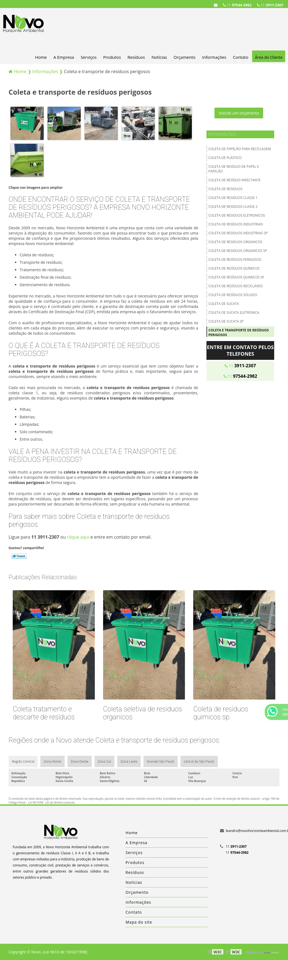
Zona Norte (52, 761)
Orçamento (184, 57)
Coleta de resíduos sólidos (232, 294)
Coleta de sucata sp (226, 321)
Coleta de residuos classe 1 (232, 197)
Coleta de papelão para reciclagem (239, 149)
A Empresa (63, 57)
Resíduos (136, 57)
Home (41, 57)
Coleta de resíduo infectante (234, 180)
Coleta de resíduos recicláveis (235, 286)
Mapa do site (138, 922)
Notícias (159, 57)
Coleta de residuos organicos (235, 242)
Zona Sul (104, 761)
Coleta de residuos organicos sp (237, 250)
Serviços (88, 57)
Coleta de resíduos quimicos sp (236, 277)
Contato (240, 57)
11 (270, 4)
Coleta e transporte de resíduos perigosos (238, 332)
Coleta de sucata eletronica (233, 312)
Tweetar (19, 556)
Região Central (23, 761)
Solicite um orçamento (239, 113)
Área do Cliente (268, 57)
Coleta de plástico (225, 157)
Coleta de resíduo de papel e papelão (233, 169)
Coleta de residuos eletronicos (236, 215)
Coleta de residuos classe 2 (232, 206)
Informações (214, 57)
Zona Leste (129, 761)
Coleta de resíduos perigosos (234, 259)
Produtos (112, 57)
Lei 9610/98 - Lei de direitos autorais (51, 802)
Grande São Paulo (160, 761)
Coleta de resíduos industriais (235, 224)
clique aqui (78, 537)
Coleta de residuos (225, 189)
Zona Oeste (79, 761)
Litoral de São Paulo (199, 761)
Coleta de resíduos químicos (234, 268)
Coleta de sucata (223, 303)
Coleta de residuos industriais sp (238, 233)
